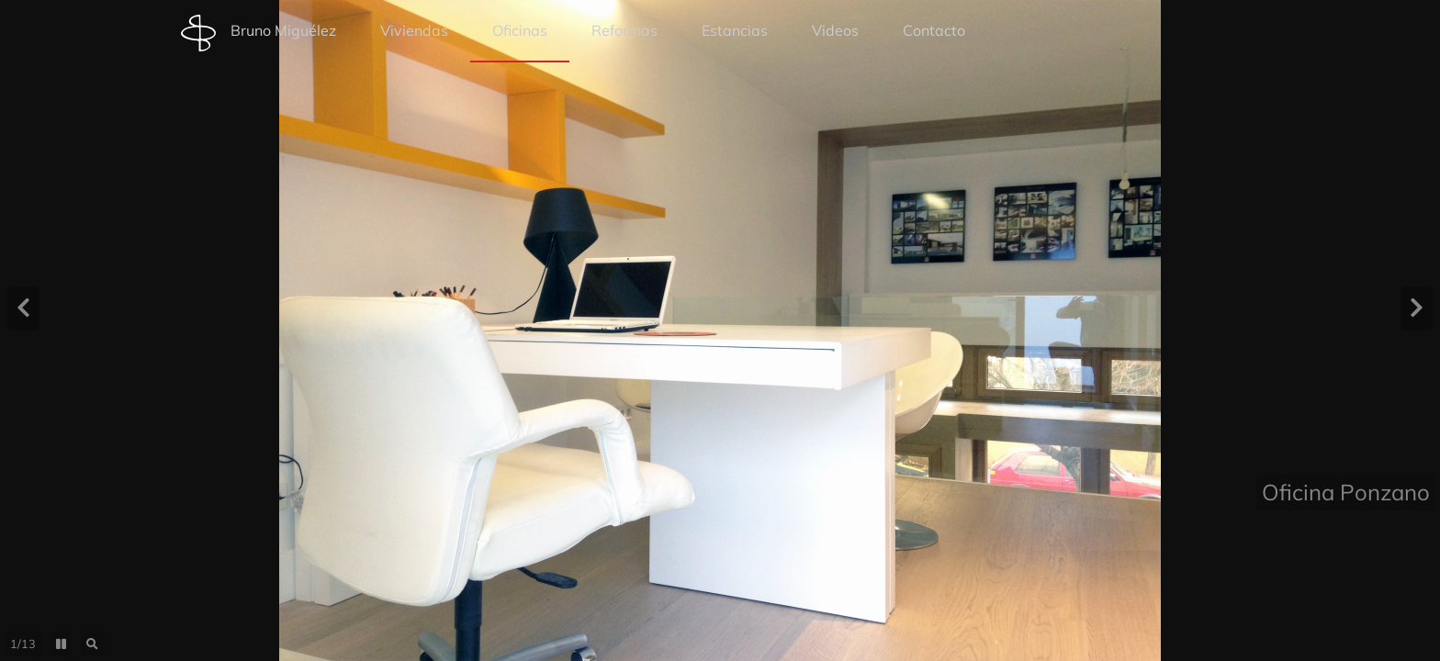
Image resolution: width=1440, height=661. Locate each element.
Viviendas (414, 30)
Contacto (934, 30)
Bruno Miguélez (258, 33)
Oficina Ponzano (1346, 637)
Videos (835, 30)
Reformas (624, 30)
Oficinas (519, 30)
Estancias (735, 30)
